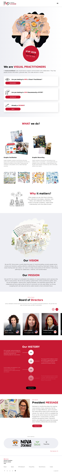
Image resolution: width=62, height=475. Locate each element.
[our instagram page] (12, 471)
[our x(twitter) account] (10, 471)
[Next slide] (57, 309)
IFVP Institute (20, 466)
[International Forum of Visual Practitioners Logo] (10, 3)
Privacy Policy (31, 466)
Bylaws (12, 466)
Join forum (12, 97)
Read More (31, 388)
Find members (13, 83)
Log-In (13, 109)
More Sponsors (53, 451)
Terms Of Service (42, 466)
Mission (5, 466)
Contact (51, 466)
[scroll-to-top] (15, 471)
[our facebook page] (4, 471)
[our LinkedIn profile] (7, 471)
